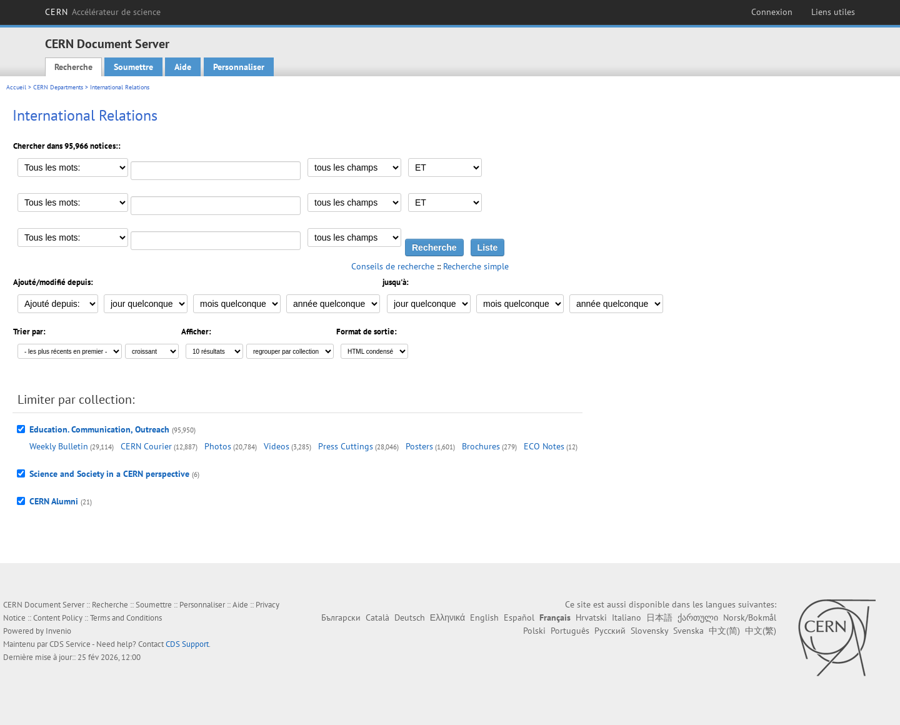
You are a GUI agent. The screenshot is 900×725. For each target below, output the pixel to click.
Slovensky (649, 630)
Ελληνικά (447, 617)
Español (519, 617)
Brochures (481, 446)
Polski (534, 630)
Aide (182, 66)
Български (341, 617)
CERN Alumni (53, 501)
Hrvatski (591, 617)
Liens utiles (833, 12)
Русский (610, 630)
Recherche (73, 66)
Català (377, 617)
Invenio (58, 631)
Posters (419, 446)
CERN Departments (58, 87)
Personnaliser (238, 66)
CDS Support (187, 644)
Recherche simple (476, 266)
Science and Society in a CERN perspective (109, 473)
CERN (103, 12)
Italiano (626, 617)
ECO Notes (544, 446)
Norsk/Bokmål (749, 617)
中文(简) (724, 630)
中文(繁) (760, 630)
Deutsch (409, 617)
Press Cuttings (345, 446)
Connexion (771, 12)
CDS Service (70, 644)
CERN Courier (146, 446)
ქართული (698, 617)
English (484, 617)
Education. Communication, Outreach (99, 429)
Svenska (688, 630)
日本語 (659, 617)
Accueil (16, 87)
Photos (217, 446)
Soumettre (133, 66)
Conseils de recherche (392, 266)
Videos (276, 446)
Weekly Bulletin (58, 446)
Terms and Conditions (126, 617)
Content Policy (57, 617)
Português (570, 630)
